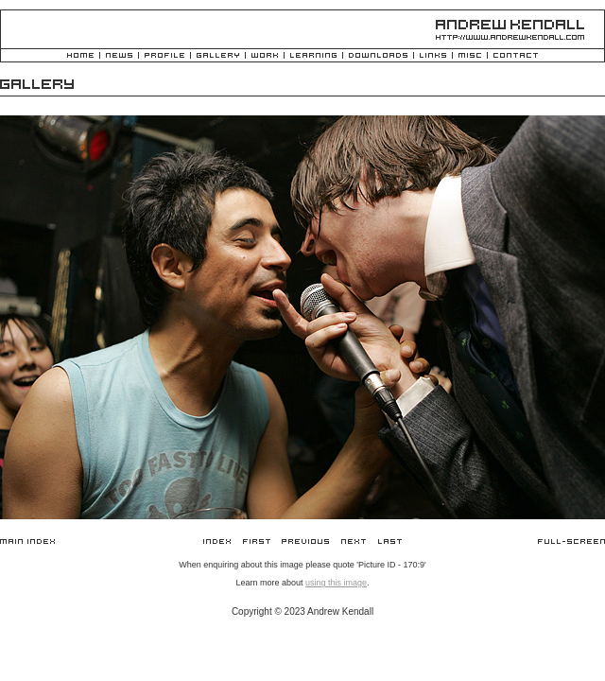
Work (264, 56)
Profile (164, 56)
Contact (515, 56)
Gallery (218, 56)
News (119, 56)
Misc (469, 56)
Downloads (378, 56)
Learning (313, 56)
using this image (336, 582)
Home (80, 56)
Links (433, 56)
